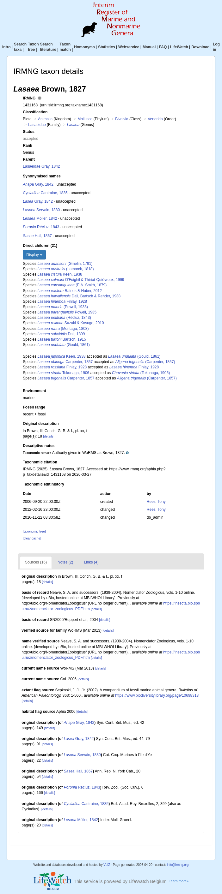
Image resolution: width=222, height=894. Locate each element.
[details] (48, 436)
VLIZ (106, 865)
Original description (41, 423)
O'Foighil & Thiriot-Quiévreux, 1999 (80, 279)
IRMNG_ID (32, 98)
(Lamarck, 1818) (65, 269)
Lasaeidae (37, 124)
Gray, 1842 (38, 184)
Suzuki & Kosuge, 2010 (70, 323)
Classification (35, 112)
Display (34, 255)
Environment (34, 391)
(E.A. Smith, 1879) (72, 285)
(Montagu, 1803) (63, 328)
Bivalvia (121, 119)
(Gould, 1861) (63, 345)
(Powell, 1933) (62, 307)
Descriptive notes (38, 446)
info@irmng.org (178, 865)
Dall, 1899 (61, 334)
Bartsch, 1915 (61, 339)
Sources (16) (36, 562)
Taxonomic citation (40, 462)
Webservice (128, 47)
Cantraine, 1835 (45, 193)
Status (28, 131)
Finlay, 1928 (62, 301)
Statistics (106, 47)
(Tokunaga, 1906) (141, 373)
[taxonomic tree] (34, 531)
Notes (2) (65, 562)
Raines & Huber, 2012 (69, 291)
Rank (27, 145)
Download (200, 47)
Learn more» (178, 881)
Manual (149, 47)
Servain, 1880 (41, 210)
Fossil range (34, 407)
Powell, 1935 (66, 312)
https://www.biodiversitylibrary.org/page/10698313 (157, 695)
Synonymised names (41, 176)
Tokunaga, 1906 (63, 373)
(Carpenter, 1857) (145, 362)
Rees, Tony (156, 501)
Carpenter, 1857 (65, 362)
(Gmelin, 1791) (64, 263)
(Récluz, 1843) (64, 317)
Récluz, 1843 (41, 227)
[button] (75, 452)
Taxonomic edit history (43, 484)
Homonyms (84, 47)
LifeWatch (179, 47)
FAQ (163, 47)
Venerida (155, 119)
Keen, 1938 (59, 274)
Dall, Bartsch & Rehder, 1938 (78, 296)
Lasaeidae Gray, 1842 (41, 166)
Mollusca (84, 119)
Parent (28, 159)
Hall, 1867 (37, 236)
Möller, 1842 (40, 218)
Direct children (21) (40, 245)
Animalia (45, 119)
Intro (6, 47)
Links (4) (91, 562)
